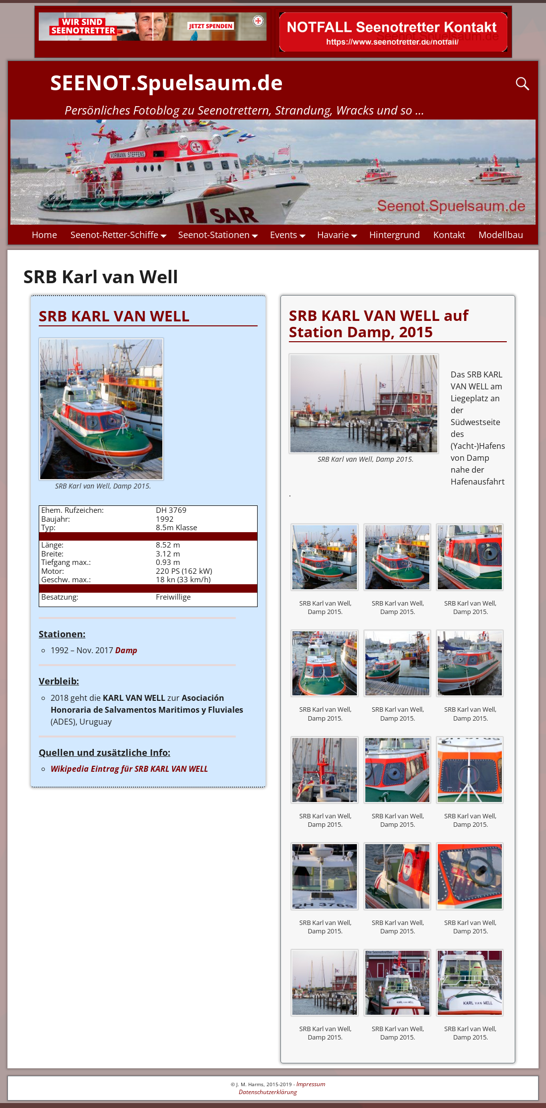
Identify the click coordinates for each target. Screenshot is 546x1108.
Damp (126, 650)
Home (44, 235)
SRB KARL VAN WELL (114, 316)
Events (290, 235)
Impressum (310, 1084)
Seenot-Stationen (221, 235)
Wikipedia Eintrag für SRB (129, 768)
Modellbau (500, 235)
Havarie (340, 235)
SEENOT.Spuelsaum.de (166, 82)
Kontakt (449, 235)
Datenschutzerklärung (268, 1092)
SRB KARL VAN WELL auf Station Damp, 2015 (379, 323)
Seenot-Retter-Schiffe (121, 235)
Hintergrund (394, 235)
